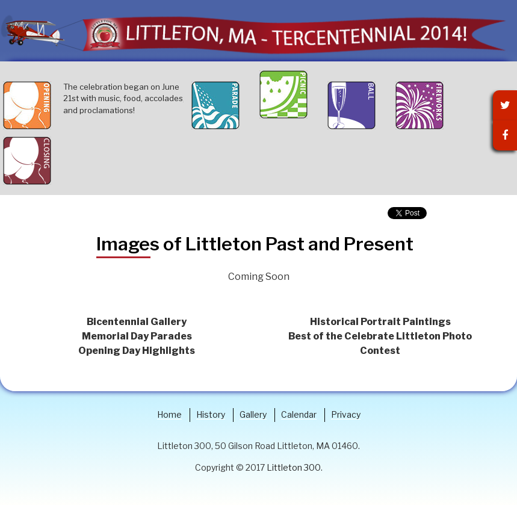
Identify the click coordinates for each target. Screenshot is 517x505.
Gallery (253, 414)
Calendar (299, 414)
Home (169, 414)
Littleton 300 (294, 467)
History (210, 414)
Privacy (346, 414)
